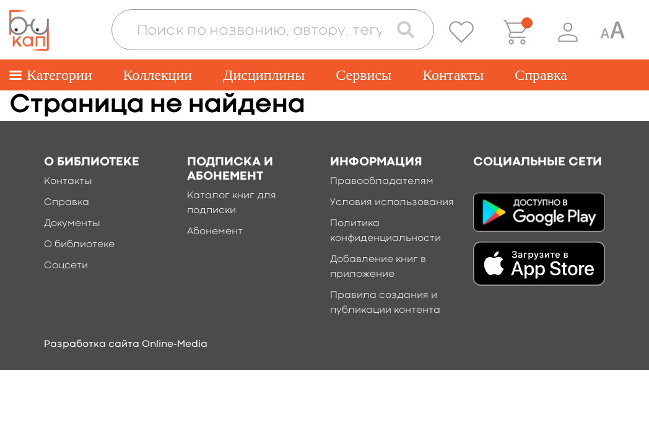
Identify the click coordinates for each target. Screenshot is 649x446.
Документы (72, 223)
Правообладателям (381, 181)
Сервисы (363, 75)
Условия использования (392, 202)
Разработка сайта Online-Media (125, 344)
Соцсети (66, 265)
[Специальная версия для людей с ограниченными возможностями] (612, 32)
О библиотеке (79, 244)
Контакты (453, 75)
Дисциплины (264, 75)
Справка (541, 75)
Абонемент (215, 231)
